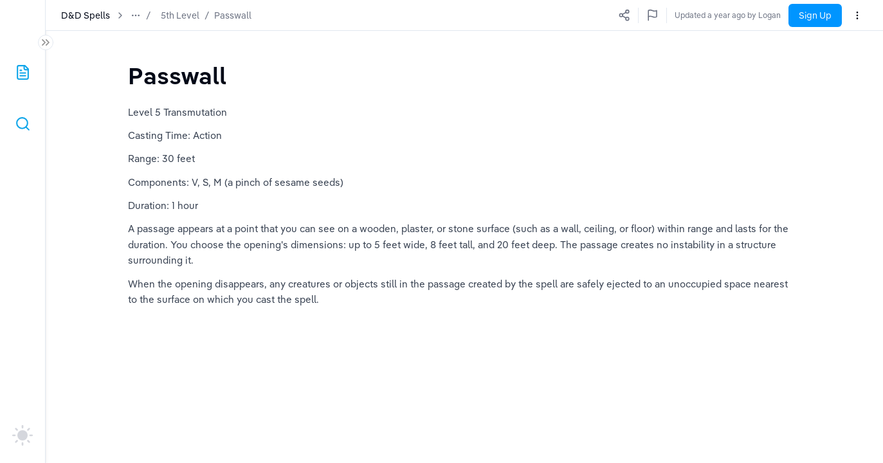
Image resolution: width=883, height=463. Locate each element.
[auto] (22, 435)
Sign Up (815, 15)
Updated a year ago (745, 15)
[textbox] (177, 76)
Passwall (232, 15)
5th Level (180, 15)
